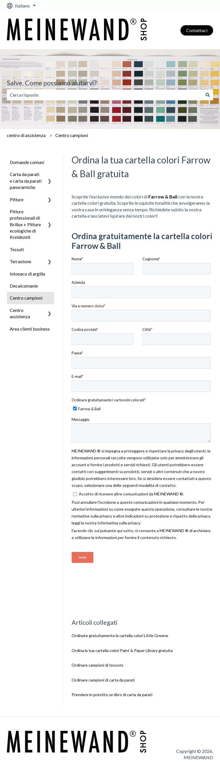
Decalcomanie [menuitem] (24, 285)
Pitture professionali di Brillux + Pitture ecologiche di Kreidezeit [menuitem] (25, 224)
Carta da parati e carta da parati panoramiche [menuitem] (26, 180)
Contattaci (196, 30)
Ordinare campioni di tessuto (97, 665)
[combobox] (104, 94)
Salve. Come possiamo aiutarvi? (52, 83)
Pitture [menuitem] (16, 199)
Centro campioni (71, 135)
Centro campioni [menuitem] (26, 297)
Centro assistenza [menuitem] (20, 313)
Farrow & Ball (162, 196)
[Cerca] (207, 94)
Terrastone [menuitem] (20, 261)
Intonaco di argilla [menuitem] (27, 273)
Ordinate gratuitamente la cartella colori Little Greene (120, 635)
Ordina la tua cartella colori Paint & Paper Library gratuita (122, 650)
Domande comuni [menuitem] (27, 162)
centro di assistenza (26, 135)
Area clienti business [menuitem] (30, 328)
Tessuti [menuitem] (17, 249)
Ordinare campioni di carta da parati (103, 679)
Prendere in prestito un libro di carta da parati (112, 694)
